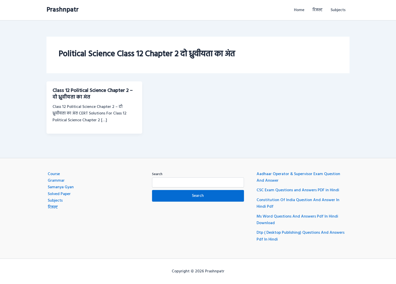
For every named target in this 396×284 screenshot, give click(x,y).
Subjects (338, 10)
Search (157, 174)
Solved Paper (59, 194)
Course (54, 174)
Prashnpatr (62, 10)
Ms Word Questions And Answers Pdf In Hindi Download (297, 219)
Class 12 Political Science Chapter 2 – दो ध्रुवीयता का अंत (93, 94)
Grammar (56, 180)
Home (299, 10)
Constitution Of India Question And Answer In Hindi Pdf (298, 203)
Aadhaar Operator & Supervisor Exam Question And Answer (298, 177)
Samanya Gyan (61, 187)
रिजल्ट (317, 10)
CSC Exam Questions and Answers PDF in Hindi (298, 190)
